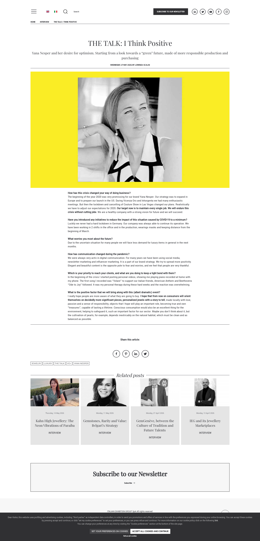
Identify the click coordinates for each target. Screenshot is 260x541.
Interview (44, 22)
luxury (48, 363)
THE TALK (60, 363)
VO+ (69, 363)
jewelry (36, 363)
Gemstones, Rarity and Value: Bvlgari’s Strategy (105, 423)
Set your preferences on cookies (110, 531)
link (216, 520)
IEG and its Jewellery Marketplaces (205, 423)
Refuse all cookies (130, 536)
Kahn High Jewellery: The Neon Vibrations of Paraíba (55, 423)
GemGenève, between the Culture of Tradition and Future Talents (155, 425)
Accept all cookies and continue (150, 531)
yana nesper (81, 363)
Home (33, 22)
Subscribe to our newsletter (171, 11)
